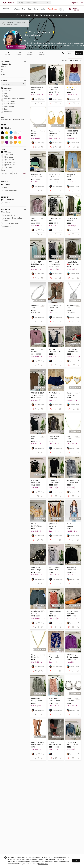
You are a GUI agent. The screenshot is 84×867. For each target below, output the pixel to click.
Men (23, 9)
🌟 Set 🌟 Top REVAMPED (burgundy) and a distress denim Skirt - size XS (73, 88)
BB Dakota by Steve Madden (13, 99)
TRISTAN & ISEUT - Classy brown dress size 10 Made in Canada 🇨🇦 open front (37, 394)
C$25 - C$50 (7, 157)
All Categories (6, 64)
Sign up (80, 3)
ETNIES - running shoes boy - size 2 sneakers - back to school (73, 350)
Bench (4, 109)
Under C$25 (7, 154)
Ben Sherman (7, 106)
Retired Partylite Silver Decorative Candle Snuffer (37, 88)
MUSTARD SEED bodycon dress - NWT (35, 438)
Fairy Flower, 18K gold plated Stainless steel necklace (35, 656)
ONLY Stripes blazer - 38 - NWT (71, 525)
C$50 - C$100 (7, 160)
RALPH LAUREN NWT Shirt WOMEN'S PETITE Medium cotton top (35, 350)
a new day (6, 91)
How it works (61, 9)
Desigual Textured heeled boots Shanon (55, 743)
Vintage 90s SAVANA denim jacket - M (72, 743)
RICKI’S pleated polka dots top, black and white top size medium (55, 569)
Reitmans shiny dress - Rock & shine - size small (55, 481)
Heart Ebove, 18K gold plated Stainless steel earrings (71, 394)
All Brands (6, 88)
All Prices (6, 152)
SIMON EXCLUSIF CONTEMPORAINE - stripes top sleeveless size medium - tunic (73, 481)
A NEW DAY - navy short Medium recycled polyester (53, 394)
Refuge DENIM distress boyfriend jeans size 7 (72, 176)
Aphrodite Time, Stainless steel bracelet (34, 307)
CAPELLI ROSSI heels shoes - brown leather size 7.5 (72, 612)
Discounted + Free (9, 191)
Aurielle (5, 96)
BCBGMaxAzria (8, 104)
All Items (5, 184)
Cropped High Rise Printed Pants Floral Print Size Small (55, 656)
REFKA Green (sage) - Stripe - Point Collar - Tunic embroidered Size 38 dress (37, 700)
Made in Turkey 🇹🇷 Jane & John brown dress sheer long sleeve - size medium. (73, 263)
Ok (76, 860)
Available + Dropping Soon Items (12, 219)
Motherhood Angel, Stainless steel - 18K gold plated (71, 307)
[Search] (36, 2)
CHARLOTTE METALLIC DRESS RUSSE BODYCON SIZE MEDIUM (53, 219)
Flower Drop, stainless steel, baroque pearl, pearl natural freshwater (35, 132)
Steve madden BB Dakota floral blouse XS (35, 219)
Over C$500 (7, 167)
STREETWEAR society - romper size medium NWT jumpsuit (53, 525)
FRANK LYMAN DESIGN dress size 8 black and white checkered (55, 263)
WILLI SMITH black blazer (71, 569)
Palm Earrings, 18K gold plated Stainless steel (52, 132)
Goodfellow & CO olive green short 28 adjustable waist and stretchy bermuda (35, 612)
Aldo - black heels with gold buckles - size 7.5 (37, 569)
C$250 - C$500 (8, 165)
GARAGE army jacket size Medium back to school (55, 438)
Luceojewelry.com (33, 41)
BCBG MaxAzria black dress (54, 88)
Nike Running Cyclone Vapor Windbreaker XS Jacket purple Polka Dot (72, 656)
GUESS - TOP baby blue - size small (37, 263)
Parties (42, 9)
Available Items (8, 215)
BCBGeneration (8, 101)
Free (4, 187)
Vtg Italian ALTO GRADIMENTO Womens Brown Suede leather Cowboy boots (55, 307)
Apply (24, 173)
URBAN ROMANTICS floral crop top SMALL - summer (37, 525)
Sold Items (6, 226)
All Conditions (7, 200)
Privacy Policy (43, 864)
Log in (73, 3)
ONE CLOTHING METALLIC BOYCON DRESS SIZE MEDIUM (72, 219)
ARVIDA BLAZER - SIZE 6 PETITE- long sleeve (55, 176)
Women (17, 9)
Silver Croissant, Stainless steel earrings (70, 700)
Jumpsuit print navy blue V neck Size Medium (55, 350)
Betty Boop (6, 112)
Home (36, 9)
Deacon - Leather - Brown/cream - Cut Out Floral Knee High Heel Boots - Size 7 (37, 743)
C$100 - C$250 (8, 162)
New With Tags (7, 203)
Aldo (4, 93)
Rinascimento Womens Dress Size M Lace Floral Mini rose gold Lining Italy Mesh (55, 700)
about (70, 53)
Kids (29, 9)
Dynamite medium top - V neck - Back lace (37, 481)
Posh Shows (52, 9)
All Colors (6, 128)
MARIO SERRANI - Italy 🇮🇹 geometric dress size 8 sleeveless (55, 612)
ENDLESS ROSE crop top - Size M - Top (37, 176)
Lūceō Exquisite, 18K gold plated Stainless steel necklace (70, 438)
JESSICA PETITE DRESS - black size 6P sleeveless (72, 132)
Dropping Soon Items (10, 223)
